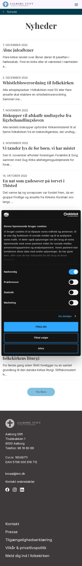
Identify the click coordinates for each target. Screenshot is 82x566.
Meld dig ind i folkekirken (27, 556)
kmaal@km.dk (15, 473)
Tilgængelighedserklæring (28, 540)
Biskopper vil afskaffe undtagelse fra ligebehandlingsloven (37, 118)
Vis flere (41, 392)
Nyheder (10, 11)
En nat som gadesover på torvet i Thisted (33, 183)
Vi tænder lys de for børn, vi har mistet (39, 148)
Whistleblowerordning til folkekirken (38, 82)
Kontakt (12, 524)
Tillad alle (41, 326)
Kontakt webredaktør (20, 481)
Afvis (41, 348)
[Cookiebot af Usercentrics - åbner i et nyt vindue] (63, 215)
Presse (11, 532)
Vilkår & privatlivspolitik (25, 548)
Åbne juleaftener (18, 50)
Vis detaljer (65, 316)
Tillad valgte (41, 337)
